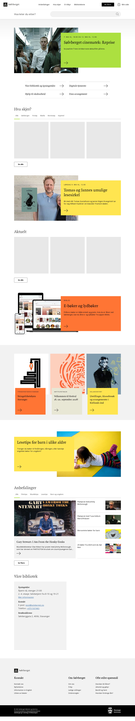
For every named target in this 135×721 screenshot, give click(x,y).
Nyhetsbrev (19, 691)
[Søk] (85, 14)
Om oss (71, 688)
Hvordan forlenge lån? (104, 697)
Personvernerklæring (20, 715)
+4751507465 (33, 612)
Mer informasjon (26, 601)
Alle (16, 115)
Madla (43, 115)
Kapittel (62, 115)
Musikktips (34, 497)
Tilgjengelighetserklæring (33, 715)
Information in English (23, 694)
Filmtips (24, 497)
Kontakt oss (19, 688)
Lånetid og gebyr (102, 691)
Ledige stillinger (75, 694)
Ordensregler (74, 697)
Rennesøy (52, 115)
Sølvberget (25, 115)
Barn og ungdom (59, 497)
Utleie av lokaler (20, 697)
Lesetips (45, 497)
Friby (70, 691)
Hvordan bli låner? (103, 688)
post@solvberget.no (35, 609)
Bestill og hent (101, 694)
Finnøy (35, 115)
